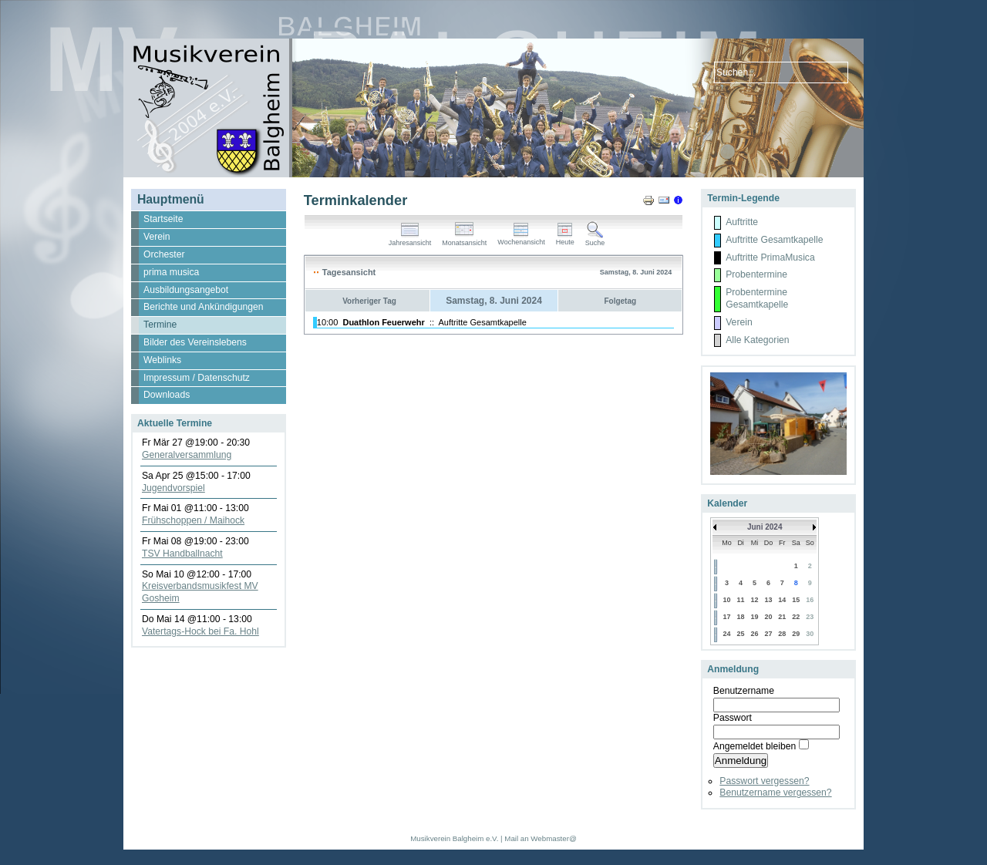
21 (782, 617)
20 (768, 617)
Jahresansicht (410, 240)
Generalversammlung (186, 454)
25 (741, 634)
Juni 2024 (765, 527)
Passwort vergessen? (764, 781)
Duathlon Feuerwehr (383, 322)
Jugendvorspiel (173, 488)
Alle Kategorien (757, 340)
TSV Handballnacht (182, 553)
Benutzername (743, 690)
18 (741, 617)
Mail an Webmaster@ (540, 838)
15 (796, 600)
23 (810, 617)
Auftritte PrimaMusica (770, 257)
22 (796, 617)
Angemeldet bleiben (754, 746)
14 (782, 600)
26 (755, 634)
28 (782, 634)
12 (755, 600)
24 (726, 634)
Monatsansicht (464, 240)
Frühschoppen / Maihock (193, 520)
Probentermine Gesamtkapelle (757, 298)
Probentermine (756, 274)
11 (741, 600)
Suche (595, 240)
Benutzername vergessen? (775, 792)
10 (726, 600)
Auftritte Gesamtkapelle (483, 322)
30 (810, 634)
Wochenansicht (520, 239)
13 (768, 600)
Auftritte (742, 222)
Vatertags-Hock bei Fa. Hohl (200, 631)
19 (755, 617)
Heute (565, 239)
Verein (739, 322)
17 (726, 617)
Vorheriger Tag (369, 301)
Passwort (732, 717)
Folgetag (620, 301)
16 (810, 600)
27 (768, 634)
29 (796, 634)
